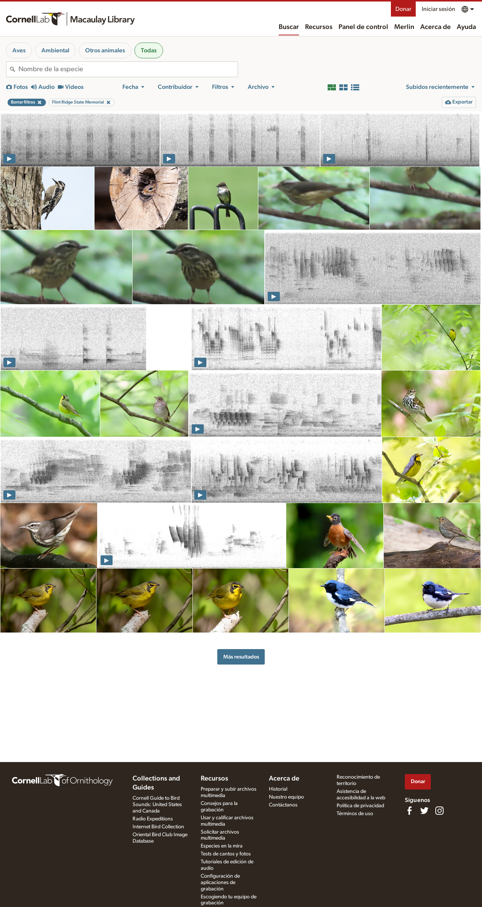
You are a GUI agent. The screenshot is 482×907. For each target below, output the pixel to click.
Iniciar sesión (438, 9)
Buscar (289, 27)
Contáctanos (283, 805)
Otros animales (105, 50)
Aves (19, 50)
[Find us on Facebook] (409, 810)
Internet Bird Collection (158, 826)
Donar (403, 9)
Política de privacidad (360, 805)
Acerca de (435, 27)
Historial (278, 789)
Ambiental (55, 50)
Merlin (404, 27)
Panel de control (363, 27)
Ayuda (466, 27)
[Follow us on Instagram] (439, 810)
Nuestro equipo (286, 797)
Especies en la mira (222, 846)
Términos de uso (355, 813)
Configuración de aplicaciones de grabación (220, 882)
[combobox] (128, 69)
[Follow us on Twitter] (424, 810)
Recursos (319, 27)
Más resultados (241, 657)
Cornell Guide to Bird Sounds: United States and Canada (157, 805)
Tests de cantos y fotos (226, 854)
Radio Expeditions (153, 819)
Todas (149, 50)
